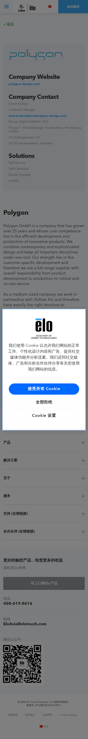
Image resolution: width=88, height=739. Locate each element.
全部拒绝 (44, 402)
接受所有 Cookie (44, 389)
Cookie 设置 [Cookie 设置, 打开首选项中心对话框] (44, 416)
